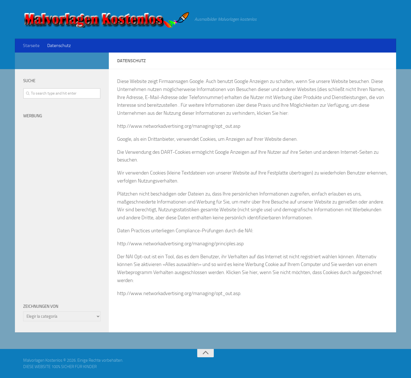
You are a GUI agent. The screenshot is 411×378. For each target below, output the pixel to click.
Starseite (31, 45)
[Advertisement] (62, 206)
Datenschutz (59, 45)
